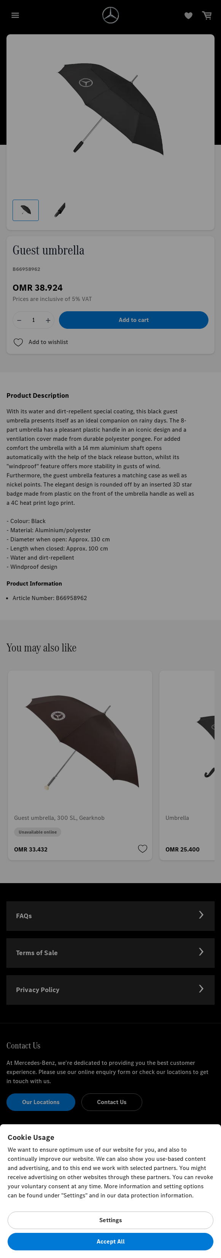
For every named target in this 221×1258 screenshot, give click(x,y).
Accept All (111, 1241)
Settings (110, 1220)
